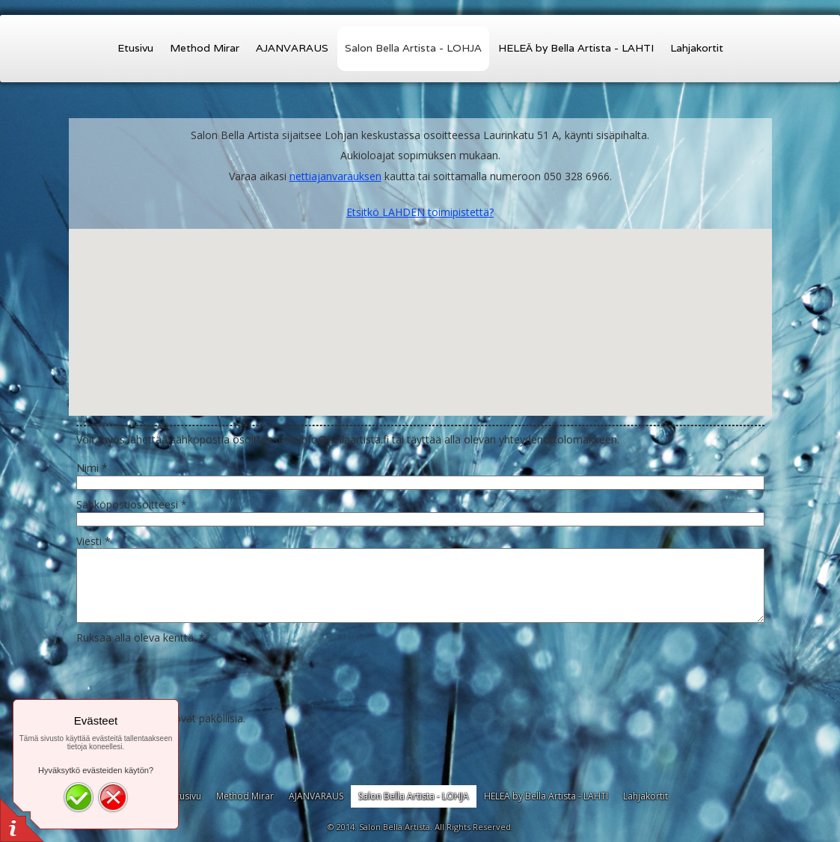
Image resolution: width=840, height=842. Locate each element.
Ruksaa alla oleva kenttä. (140, 637)
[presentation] (190, 674)
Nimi (92, 468)
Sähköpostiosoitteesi (131, 504)
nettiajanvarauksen (335, 176)
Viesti (93, 541)
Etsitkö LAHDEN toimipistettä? (420, 212)
